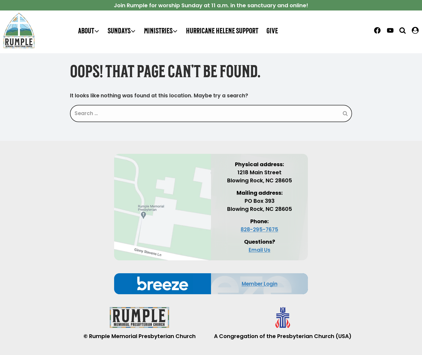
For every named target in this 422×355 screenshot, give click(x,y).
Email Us (259, 250)
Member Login (259, 283)
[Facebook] (377, 30)
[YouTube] (390, 30)
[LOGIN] (415, 30)
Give (272, 30)
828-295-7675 (259, 229)
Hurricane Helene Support (222, 30)
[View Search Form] (403, 30)
